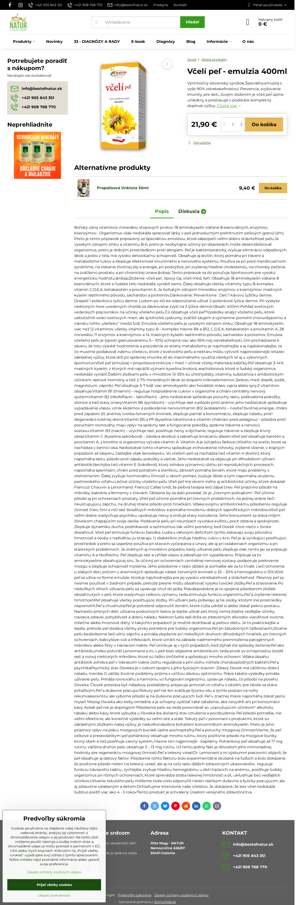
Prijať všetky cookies (54, 885)
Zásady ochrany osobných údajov (181, 895)
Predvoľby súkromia (134, 895)
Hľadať (192, 22)
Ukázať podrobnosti (54, 895)
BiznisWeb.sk (165, 902)
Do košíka (264, 124)
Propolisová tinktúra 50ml (123, 188)
